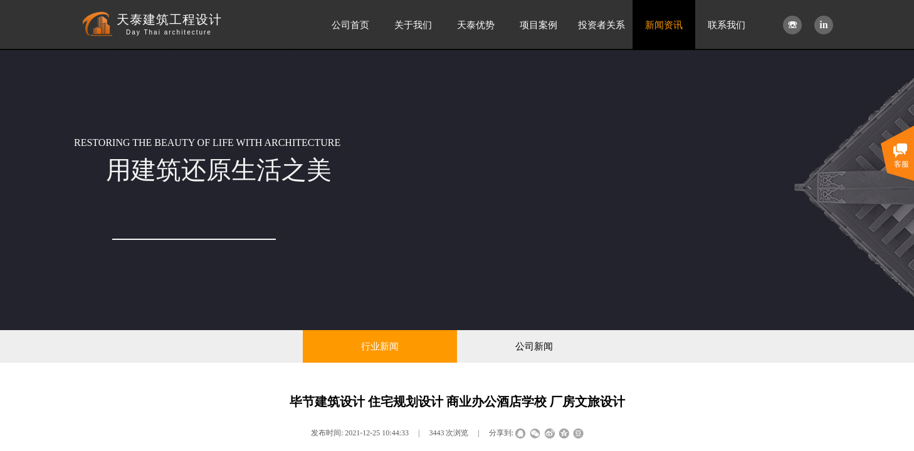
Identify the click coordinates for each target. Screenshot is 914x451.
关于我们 (413, 25)
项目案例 (538, 25)
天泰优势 (476, 25)
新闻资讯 (664, 25)
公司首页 (350, 25)
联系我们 (726, 25)
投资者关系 (601, 25)
